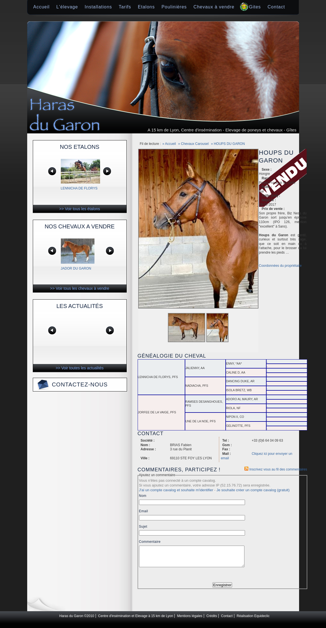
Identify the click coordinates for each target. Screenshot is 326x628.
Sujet (143, 527)
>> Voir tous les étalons (79, 209)
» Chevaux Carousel (193, 144)
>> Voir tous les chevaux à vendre (79, 288)
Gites (255, 6)
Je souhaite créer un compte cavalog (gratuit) (253, 490)
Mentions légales (189, 620)
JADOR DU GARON (76, 268)
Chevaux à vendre (213, 6)
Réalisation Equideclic (253, 620)
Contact (276, 6)
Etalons (146, 6)
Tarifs (125, 6)
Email (143, 511)
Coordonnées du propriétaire (280, 266)
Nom (143, 496)
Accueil (41, 6)
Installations (98, 6)
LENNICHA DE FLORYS (79, 188)
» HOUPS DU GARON (228, 144)
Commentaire (150, 542)
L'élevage (67, 6)
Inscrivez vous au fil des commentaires (275, 469)
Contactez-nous (80, 384)
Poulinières (174, 6)
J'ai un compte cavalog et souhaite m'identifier (176, 490)
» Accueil (169, 144)
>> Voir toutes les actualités (79, 368)
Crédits (211, 620)
